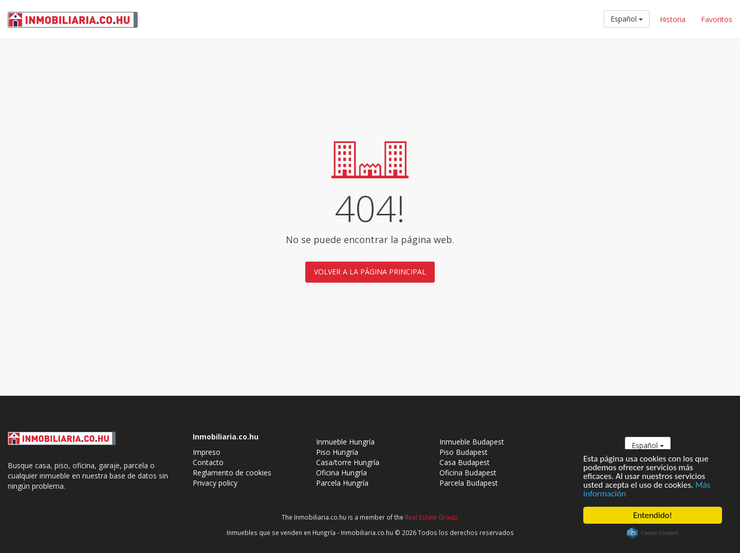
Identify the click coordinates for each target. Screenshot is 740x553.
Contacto (208, 462)
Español (626, 19)
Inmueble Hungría (345, 442)
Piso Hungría (337, 452)
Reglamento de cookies (232, 472)
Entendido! (652, 515)
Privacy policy (215, 483)
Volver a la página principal (370, 271)
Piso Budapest (463, 452)
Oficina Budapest (467, 472)
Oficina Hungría (341, 472)
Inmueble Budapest (471, 442)
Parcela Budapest (468, 483)
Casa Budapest (464, 462)
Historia (673, 19)
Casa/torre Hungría (347, 462)
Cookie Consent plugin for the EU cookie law (652, 533)
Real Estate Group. (432, 517)
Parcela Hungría (342, 483)
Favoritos (716, 19)
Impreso (206, 452)
